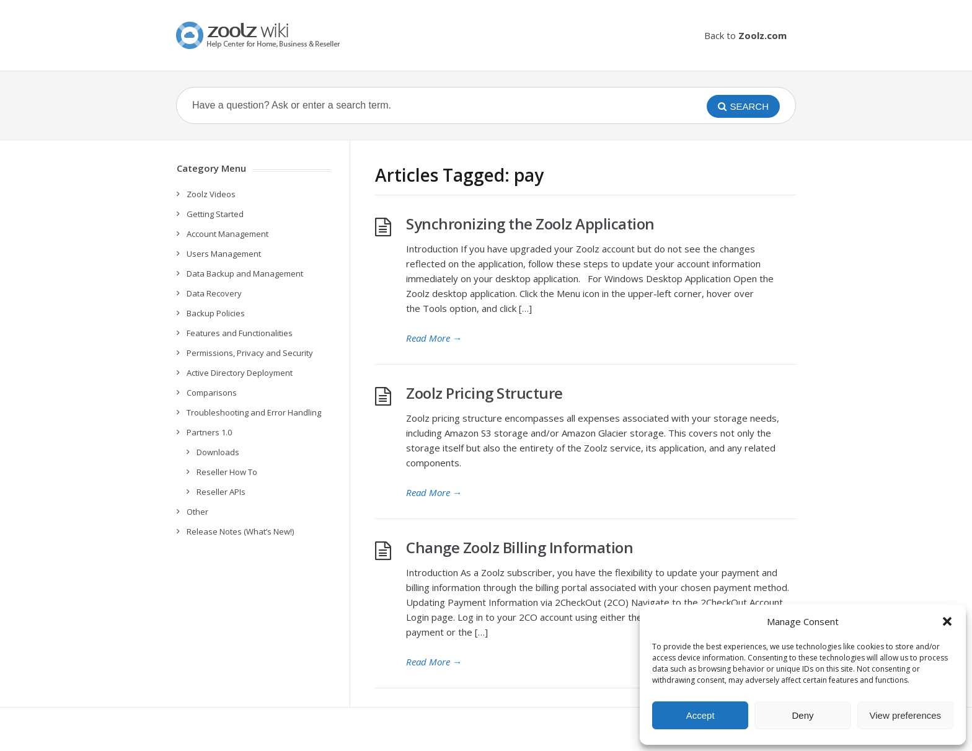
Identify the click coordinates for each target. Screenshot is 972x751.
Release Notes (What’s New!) (240, 531)
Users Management (224, 253)
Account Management (227, 233)
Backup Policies (216, 313)
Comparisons (212, 392)
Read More (434, 338)
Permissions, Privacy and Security (250, 352)
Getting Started (215, 214)
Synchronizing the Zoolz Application (530, 223)
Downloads (218, 452)
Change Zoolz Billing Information (519, 547)
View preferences (906, 715)
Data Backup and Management (245, 273)
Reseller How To (227, 472)
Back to (745, 35)
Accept (700, 715)
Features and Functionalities (240, 333)
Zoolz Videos (211, 194)
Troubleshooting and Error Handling (254, 412)
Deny (802, 715)
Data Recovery (214, 293)
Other (197, 511)
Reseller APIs (221, 491)
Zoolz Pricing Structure (484, 393)
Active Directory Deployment (240, 372)
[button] (947, 621)
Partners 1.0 (209, 432)
